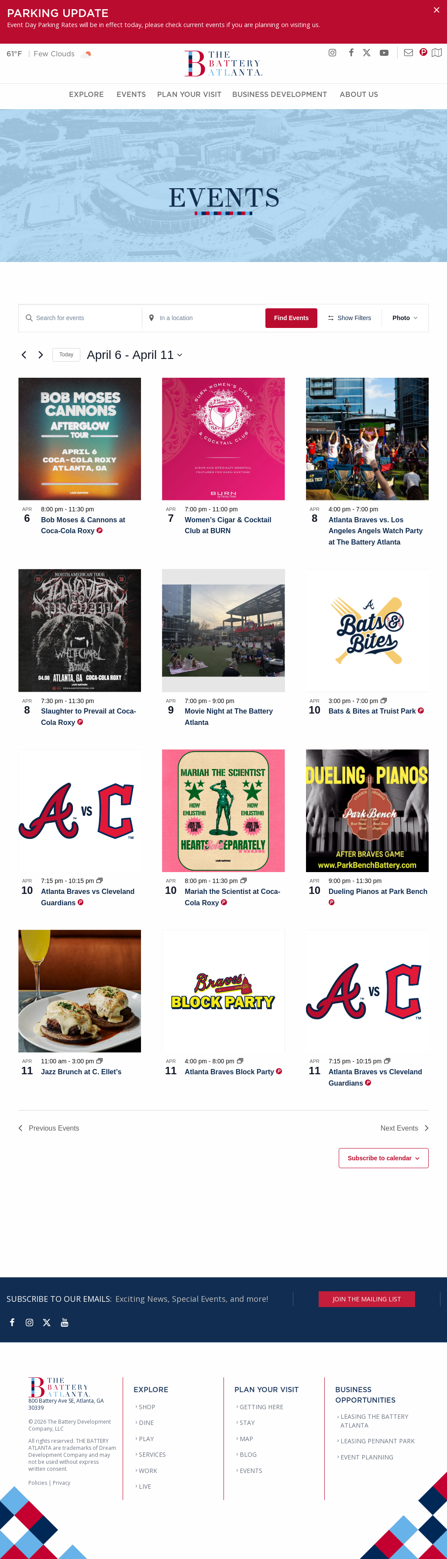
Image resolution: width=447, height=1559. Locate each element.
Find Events (291, 317)
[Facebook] (12, 1323)
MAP (246, 1439)
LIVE (145, 1486)
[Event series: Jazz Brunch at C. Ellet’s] (99, 1061)
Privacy (61, 1483)
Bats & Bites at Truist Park (373, 711)
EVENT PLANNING (366, 1457)
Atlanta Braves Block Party (230, 1072)
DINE (146, 1422)
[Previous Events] (23, 355)
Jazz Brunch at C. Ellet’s (81, 1072)
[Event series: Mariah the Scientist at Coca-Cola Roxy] (244, 880)
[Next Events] (40, 355)
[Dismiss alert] (436, 9)
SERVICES (152, 1454)
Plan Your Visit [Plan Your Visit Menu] (189, 97)
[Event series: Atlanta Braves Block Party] (240, 1061)
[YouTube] (64, 1323)
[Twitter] (46, 1323)
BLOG (248, 1454)
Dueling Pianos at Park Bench (378, 891)
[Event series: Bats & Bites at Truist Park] (384, 700)
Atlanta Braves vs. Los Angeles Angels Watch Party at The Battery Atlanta (376, 531)
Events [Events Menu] (131, 97)
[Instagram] (29, 1323)
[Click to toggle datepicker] (134, 355)
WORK (148, 1470)
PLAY (146, 1439)
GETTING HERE (261, 1407)
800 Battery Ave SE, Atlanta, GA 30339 (66, 1404)
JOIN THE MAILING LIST (367, 1299)
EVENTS (251, 1470)
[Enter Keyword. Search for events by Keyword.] (80, 318)
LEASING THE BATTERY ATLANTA (374, 1420)
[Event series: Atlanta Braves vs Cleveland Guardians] (99, 880)
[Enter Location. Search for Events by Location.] (203, 318)
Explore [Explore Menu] (86, 97)
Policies (37, 1483)
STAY (247, 1422)
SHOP (147, 1407)
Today (66, 355)
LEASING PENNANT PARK (377, 1441)
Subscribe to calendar (380, 1158)
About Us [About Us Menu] (359, 97)
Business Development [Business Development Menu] (279, 97)
